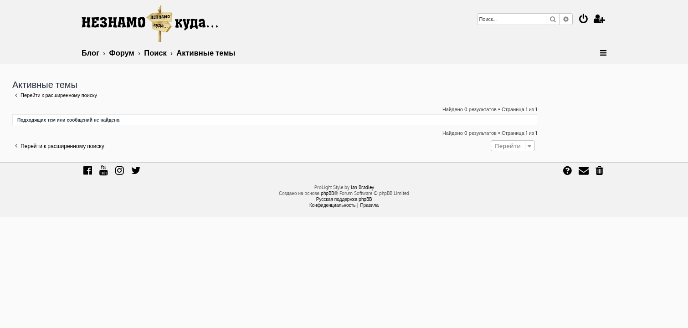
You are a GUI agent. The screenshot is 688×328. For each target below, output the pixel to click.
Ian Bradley (362, 187)
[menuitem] (583, 20)
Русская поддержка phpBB (344, 199)
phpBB (327, 193)
